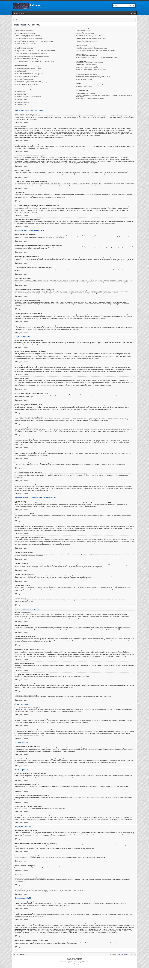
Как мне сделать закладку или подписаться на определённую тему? (94, 76)
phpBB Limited (68, 903)
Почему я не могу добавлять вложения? (25, 78)
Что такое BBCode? (19, 91)
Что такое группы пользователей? (85, 33)
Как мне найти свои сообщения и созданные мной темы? (91, 69)
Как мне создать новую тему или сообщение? (26, 66)
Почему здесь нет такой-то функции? (85, 93)
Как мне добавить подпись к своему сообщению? (27, 70)
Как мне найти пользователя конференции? (87, 67)
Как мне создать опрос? (20, 71)
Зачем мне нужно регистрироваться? (24, 30)
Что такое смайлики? (20, 94)
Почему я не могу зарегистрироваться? (24, 33)
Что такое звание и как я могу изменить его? (26, 59)
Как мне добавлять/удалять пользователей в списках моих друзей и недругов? (96, 57)
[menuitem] (22, 13)
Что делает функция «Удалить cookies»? (25, 43)
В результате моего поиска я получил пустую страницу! (90, 66)
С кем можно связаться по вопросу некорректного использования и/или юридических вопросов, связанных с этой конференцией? (104, 95)
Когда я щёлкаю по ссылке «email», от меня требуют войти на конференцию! (34, 61)
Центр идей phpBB (109, 914)
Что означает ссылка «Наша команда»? (86, 41)
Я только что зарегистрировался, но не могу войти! (27, 35)
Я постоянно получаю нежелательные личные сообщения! (91, 48)
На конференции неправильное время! (24, 51)
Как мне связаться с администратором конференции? (90, 98)
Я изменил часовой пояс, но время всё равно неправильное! (30, 53)
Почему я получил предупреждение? (24, 79)
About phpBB (67, 905)
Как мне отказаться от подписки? (84, 79)
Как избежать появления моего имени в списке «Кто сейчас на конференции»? (35, 50)
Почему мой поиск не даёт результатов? (86, 64)
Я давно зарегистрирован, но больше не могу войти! (28, 38)
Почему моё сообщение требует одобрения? (26, 84)
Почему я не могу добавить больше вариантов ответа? (29, 73)
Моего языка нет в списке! (21, 55)
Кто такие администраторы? (83, 30)
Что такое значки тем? (20, 104)
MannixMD (79, 959)
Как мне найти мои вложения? (84, 86)
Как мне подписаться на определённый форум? (88, 77)
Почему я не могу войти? (21, 36)
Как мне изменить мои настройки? (23, 48)
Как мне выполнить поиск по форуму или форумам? (89, 62)
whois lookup (123, 925)
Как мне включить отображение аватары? (25, 58)
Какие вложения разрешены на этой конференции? (89, 84)
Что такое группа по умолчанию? (84, 40)
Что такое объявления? (20, 99)
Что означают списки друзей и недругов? (86, 55)
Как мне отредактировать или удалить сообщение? (28, 68)
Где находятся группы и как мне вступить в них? (88, 35)
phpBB (125, 282)
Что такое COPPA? (19, 32)
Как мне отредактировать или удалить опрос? (26, 74)
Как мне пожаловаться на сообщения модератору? (27, 81)
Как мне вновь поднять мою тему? (23, 86)
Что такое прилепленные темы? (22, 101)
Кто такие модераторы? (82, 32)
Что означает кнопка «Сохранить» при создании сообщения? (30, 82)
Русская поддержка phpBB (74, 963)
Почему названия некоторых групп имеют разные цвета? (91, 38)
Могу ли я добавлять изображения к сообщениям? (27, 96)
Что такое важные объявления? (22, 97)
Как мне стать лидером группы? (84, 36)
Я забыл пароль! (18, 40)
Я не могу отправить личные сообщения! (86, 47)
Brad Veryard (79, 958)
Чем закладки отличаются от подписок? (86, 74)
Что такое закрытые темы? (21, 102)
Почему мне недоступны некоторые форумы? (26, 76)
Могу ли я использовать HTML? (22, 93)
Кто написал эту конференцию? (84, 92)
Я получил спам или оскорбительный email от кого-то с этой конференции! (95, 50)
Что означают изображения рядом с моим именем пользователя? (31, 56)
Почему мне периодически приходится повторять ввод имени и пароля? (33, 41)
